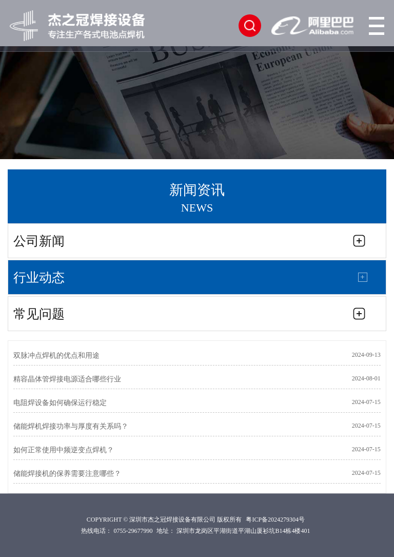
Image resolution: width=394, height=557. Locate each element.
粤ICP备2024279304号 (275, 519)
